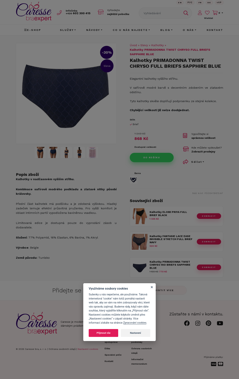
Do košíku (151, 157)
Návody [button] (93, 29)
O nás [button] (188, 29)
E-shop (32, 29)
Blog (165, 29)
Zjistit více (163, 290)
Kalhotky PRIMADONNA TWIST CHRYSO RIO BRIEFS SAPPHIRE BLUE (170, 265)
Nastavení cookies (88, 349)
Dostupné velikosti (145, 147)
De (209, 3)
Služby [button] (67, 29)
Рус (189, 3)
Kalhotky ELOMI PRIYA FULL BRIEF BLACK (168, 213)
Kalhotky (157, 45)
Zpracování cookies (134, 322)
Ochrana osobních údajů (62, 349)
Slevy (144, 45)
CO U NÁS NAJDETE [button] (130, 29)
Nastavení (135, 332)
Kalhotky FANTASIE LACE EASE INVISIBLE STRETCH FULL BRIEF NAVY (171, 239)
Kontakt (215, 29)
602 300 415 (79, 13)
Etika (107, 348)
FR (199, 3)
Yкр (219, 3)
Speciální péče (113, 355)
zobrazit (209, 216)
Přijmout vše (103, 332)
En (179, 3)
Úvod (133, 45)
